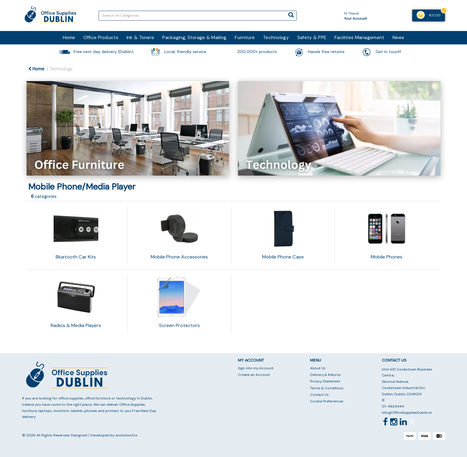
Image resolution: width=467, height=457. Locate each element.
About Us (318, 368)
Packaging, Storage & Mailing (194, 37)
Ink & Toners (140, 37)
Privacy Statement (325, 381)
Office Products (100, 37)
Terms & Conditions (326, 388)
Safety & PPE (311, 37)
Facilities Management (359, 37)
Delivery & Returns (325, 375)
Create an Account (254, 375)
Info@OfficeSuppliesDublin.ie (407, 412)
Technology (276, 37)
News (398, 37)
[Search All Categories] (198, 16)
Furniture (245, 37)
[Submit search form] (291, 14)
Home (69, 37)
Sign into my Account (255, 368)
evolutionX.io (127, 435)
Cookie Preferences (326, 401)
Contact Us (319, 395)
